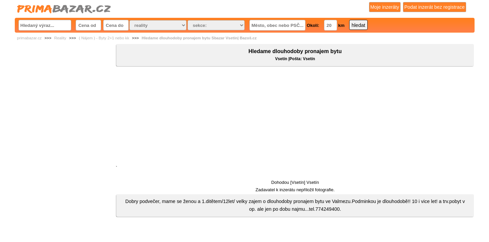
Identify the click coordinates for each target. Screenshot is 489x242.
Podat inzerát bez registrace (434, 7)
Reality (60, 38)
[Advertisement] (295, 117)
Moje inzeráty (384, 7)
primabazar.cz (29, 38)
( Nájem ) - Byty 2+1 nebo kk (104, 38)
